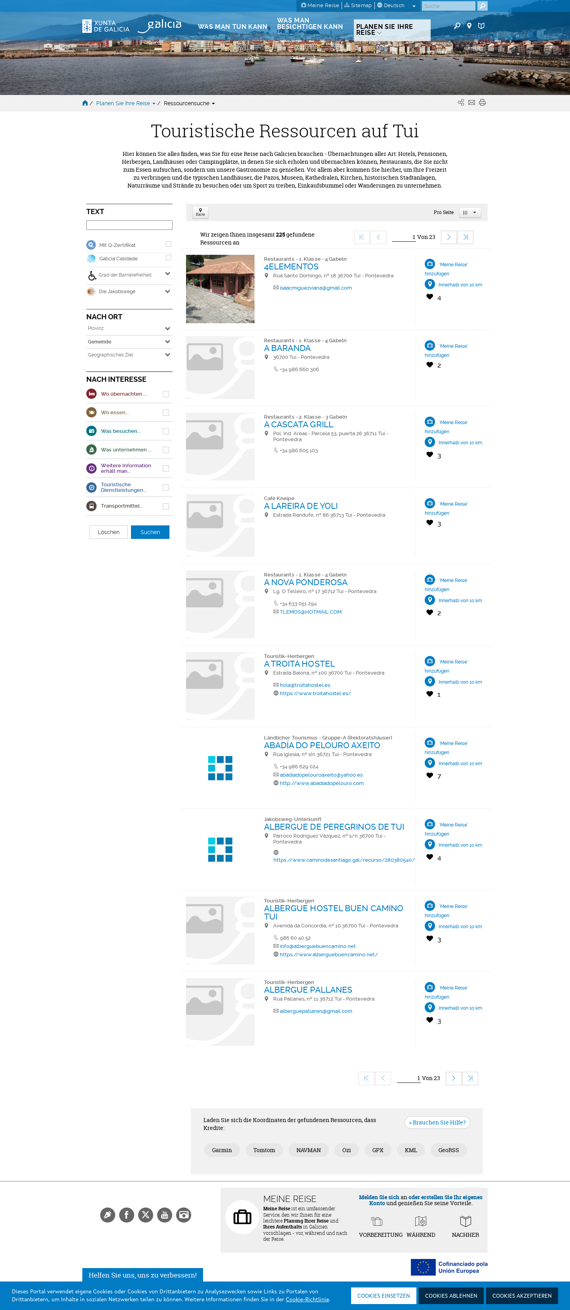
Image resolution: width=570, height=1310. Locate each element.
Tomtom (264, 1150)
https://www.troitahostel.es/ (315, 693)
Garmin (222, 1150)
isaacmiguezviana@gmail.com (316, 288)
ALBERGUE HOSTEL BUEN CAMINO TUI (334, 912)
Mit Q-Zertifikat (117, 245)
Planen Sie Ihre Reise (126, 103)
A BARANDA (287, 348)
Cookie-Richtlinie (307, 1299)
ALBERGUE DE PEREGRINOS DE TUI (334, 827)
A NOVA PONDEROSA (306, 582)
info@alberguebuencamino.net (318, 946)
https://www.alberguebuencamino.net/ (329, 954)
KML (411, 1150)
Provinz (96, 328)
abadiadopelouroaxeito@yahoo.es (321, 775)
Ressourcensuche (189, 103)
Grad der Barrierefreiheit (120, 276)
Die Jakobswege (110, 291)
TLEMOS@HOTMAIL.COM (311, 612)
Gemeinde (99, 342)
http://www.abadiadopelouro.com (322, 783)
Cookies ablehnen (451, 1296)
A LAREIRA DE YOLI (301, 506)
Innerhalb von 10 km (460, 285)
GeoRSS (449, 1150)
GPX (378, 1150)
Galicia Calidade (118, 259)
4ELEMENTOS (291, 266)
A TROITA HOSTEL (299, 664)
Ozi (346, 1150)
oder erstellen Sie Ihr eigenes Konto (426, 1200)
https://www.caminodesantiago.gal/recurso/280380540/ (344, 860)
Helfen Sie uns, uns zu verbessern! (143, 1276)
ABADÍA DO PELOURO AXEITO (322, 745)
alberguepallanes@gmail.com (316, 1011)
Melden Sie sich (379, 1197)
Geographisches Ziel (110, 355)
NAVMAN (308, 1150)
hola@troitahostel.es (305, 685)
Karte (200, 213)
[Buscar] (448, 6)
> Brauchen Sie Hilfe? (437, 1122)
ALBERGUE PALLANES (308, 990)
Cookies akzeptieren (522, 1296)
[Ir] (404, 237)
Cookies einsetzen (383, 1296)
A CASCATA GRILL (299, 424)
